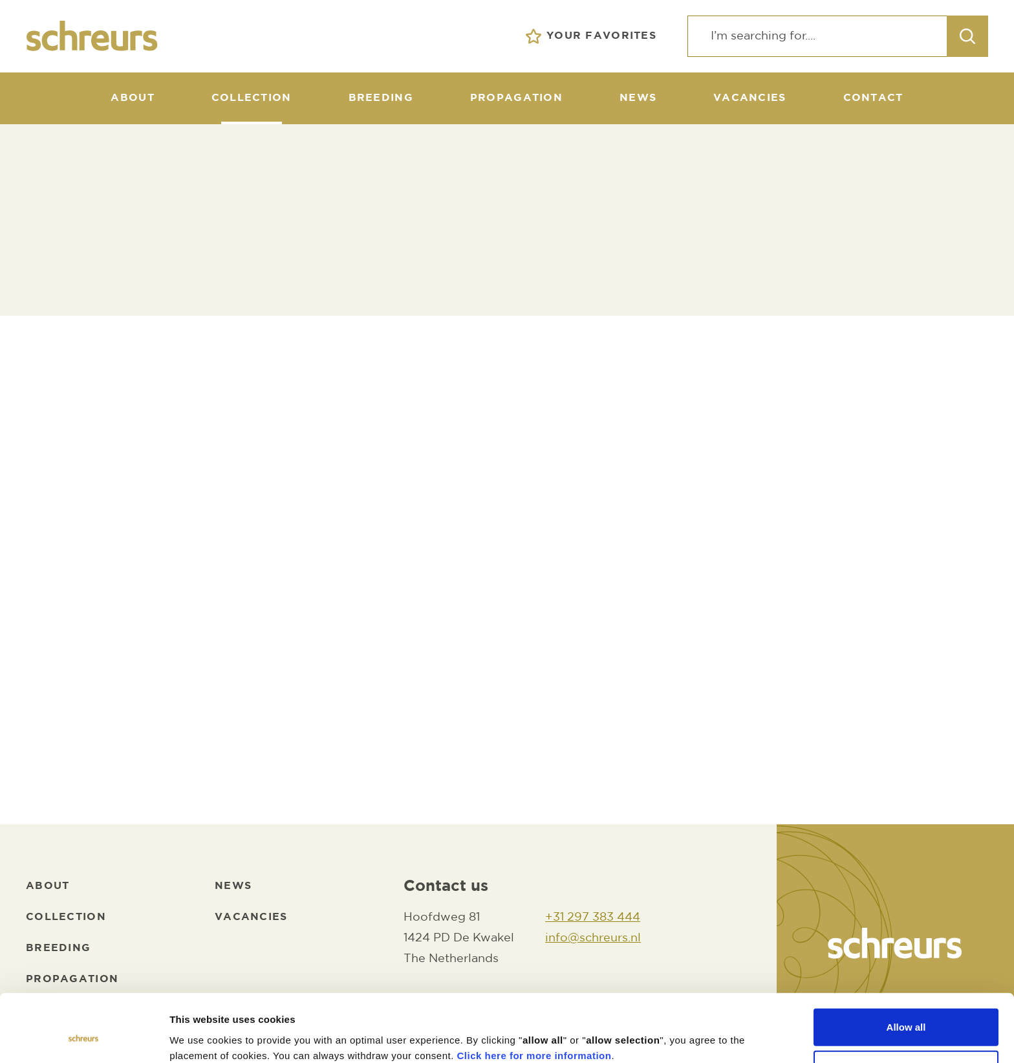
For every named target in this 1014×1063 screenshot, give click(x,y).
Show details (679, 1037)
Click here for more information (534, 995)
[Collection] (251, 98)
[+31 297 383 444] (593, 918)
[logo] (92, 36)
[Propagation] (516, 98)
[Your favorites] (591, 36)
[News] (638, 98)
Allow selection (905, 1009)
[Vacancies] (750, 98)
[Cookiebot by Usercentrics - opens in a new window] (83, 1037)
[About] (132, 98)
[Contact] (873, 98)
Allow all (906, 966)
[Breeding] (381, 98)
